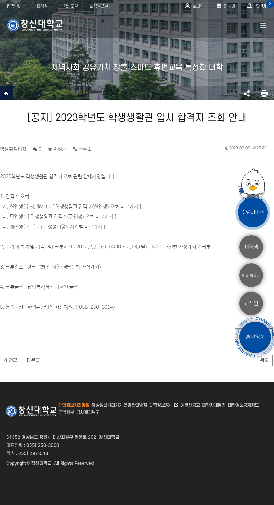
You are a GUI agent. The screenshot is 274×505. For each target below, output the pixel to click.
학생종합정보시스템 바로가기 (73, 227)
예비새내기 (251, 275)
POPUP (263, 4)
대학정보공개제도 (243, 405)
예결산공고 (190, 405)
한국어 (229, 6)
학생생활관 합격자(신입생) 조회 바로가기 (96, 207)
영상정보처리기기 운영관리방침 (119, 405)
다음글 (33, 360)
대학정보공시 (161, 405)
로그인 (198, 6)
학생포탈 (70, 6)
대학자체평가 (213, 405)
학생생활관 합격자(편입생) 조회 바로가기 (71, 217)
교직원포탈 (98, 6)
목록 (264, 360)
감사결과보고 (87, 412)
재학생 (251, 247)
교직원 (251, 303)
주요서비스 (253, 212)
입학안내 (14, 6)
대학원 (42, 6)
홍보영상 (255, 337)
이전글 (10, 360)
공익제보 (66, 412)
